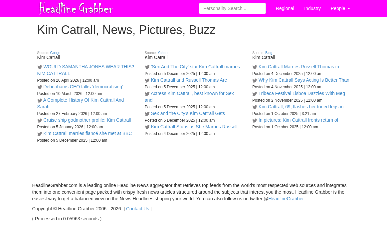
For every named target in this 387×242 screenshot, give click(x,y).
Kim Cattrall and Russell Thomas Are (189, 80)
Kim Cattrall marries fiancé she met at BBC (87, 133)
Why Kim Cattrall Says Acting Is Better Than (304, 80)
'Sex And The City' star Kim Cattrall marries (195, 66)
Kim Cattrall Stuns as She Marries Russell (194, 126)
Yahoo (163, 53)
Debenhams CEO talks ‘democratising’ (83, 86)
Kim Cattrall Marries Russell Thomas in (299, 66)
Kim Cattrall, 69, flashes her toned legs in (301, 106)
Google (56, 53)
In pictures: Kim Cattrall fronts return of (298, 120)
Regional (285, 8)
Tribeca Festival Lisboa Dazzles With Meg (302, 93)
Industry (312, 8)
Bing (268, 53)
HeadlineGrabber (285, 198)
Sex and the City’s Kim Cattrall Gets (188, 113)
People (340, 8)
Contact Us (137, 208)
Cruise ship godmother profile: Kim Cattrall (87, 120)
